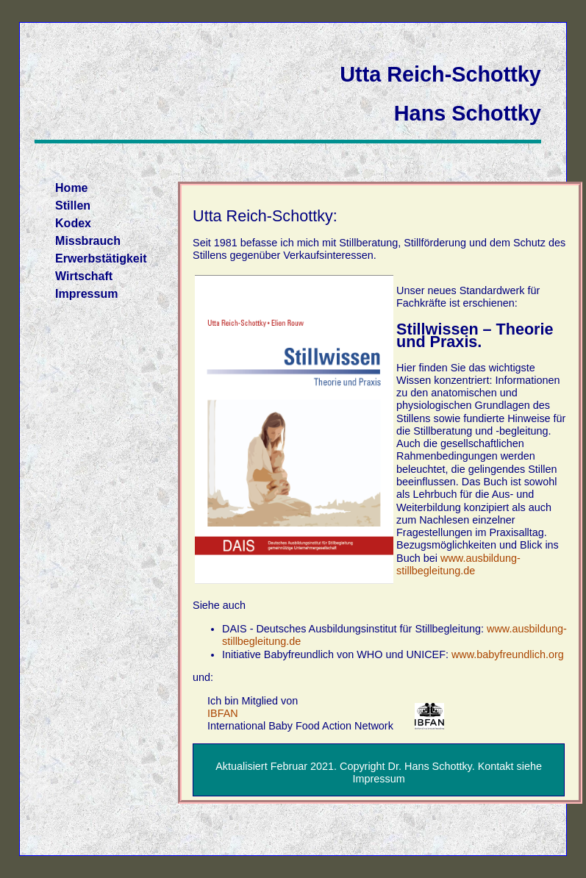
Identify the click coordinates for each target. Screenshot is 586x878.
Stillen (72, 205)
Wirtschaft (83, 276)
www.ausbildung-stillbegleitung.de (458, 564)
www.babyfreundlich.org (507, 654)
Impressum (86, 294)
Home (71, 188)
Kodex (73, 223)
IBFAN (222, 713)
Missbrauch (88, 241)
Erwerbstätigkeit (100, 258)
